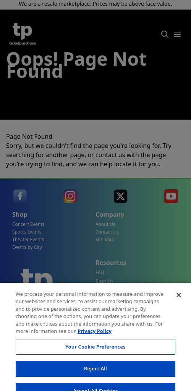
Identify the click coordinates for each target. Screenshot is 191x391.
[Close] (178, 315)
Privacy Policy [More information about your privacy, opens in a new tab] (95, 352)
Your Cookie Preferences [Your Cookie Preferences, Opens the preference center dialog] (95, 367)
